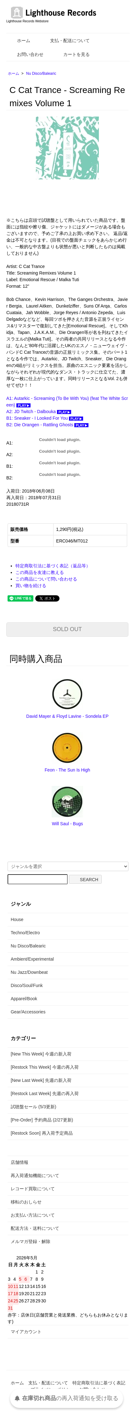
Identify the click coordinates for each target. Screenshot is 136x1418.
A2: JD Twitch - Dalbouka (38, 411)
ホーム (19, 40)
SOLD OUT (67, 629)
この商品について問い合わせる (46, 578)
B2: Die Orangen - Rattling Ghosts (47, 424)
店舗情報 (19, 1162)
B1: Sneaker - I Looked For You (44, 418)
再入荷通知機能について (35, 1175)
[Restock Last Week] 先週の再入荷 (45, 1093)
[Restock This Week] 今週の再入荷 (45, 1067)
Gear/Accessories (28, 1011)
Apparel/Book (24, 998)
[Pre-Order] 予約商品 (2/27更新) (42, 1119)
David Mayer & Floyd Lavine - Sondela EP (67, 716)
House (17, 919)
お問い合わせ (25, 54)
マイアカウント (26, 1331)
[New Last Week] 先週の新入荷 (41, 1080)
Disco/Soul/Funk (27, 985)
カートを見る (72, 54)
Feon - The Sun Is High (67, 769)
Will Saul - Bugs (67, 823)
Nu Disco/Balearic (41, 73)
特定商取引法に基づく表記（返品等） (52, 565)
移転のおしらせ (26, 1201)
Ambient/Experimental (32, 959)
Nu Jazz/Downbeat (29, 972)
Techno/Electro (25, 932)
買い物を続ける (30, 585)
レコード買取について (33, 1188)
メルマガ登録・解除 (30, 1241)
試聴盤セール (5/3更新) (33, 1106)
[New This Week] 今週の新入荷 (41, 1053)
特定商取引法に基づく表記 (98, 1382)
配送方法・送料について (35, 1228)
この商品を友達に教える (39, 572)
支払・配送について (65, 40)
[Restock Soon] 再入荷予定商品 (42, 1133)
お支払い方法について (33, 1215)
